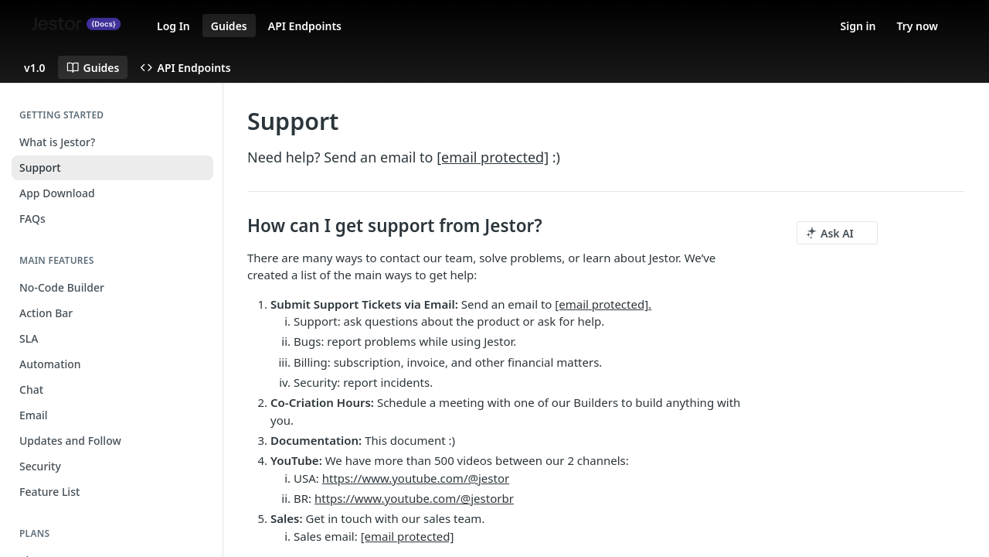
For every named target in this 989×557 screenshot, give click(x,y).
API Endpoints (305, 26)
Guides (229, 26)
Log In (173, 26)
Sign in (858, 26)
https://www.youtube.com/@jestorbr (414, 498)
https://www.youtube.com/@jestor (415, 478)
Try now (917, 26)
